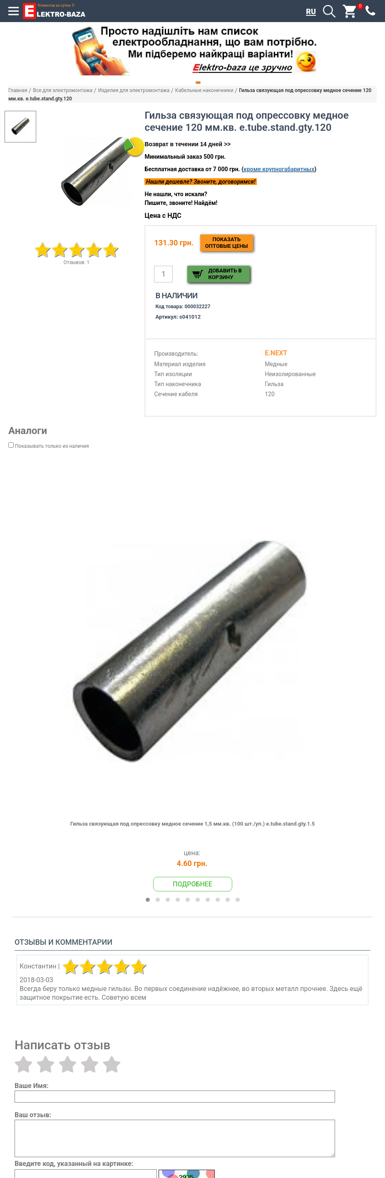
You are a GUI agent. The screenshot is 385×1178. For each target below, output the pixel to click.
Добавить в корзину (224, 273)
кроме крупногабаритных (278, 169)
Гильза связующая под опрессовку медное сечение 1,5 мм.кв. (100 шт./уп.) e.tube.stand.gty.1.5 (192, 824)
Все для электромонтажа (62, 90)
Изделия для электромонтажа (134, 90)
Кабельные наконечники (204, 90)
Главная (17, 90)
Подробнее (192, 884)
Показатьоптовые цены (226, 242)
